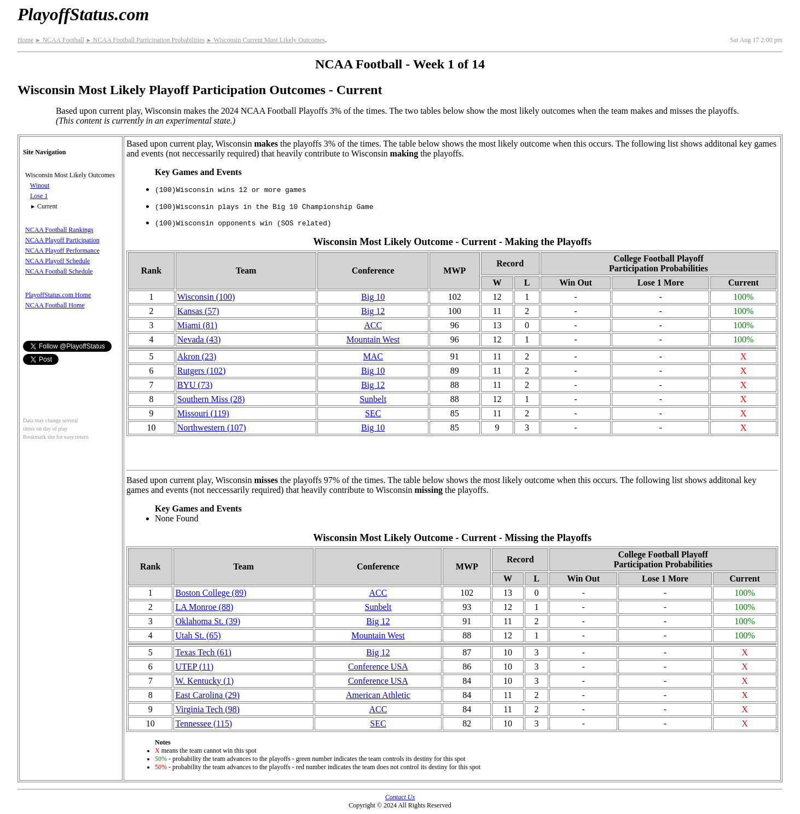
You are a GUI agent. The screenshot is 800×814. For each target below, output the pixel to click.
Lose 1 (39, 196)
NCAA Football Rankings (59, 230)
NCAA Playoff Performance (62, 250)
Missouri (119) (203, 413)
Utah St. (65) (198, 635)
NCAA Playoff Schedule (57, 261)
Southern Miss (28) (211, 399)
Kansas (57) (198, 311)
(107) (211, 427)
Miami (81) (197, 325)
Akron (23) (197, 356)
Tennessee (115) (203, 723)
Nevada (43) (199, 339)
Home (25, 40)
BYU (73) (194, 384)
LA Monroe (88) (204, 607)
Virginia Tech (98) (207, 709)
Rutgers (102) (201, 370)
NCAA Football (59, 40)
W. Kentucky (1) (204, 680)
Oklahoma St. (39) (207, 621)
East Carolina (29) (207, 695)
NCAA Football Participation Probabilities (145, 40)
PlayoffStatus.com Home (58, 295)
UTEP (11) (194, 666)
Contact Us (400, 797)
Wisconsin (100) (206, 296)
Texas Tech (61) (203, 652)
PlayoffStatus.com (83, 14)
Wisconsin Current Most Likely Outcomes (265, 40)
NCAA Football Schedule (58, 271)
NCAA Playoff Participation (62, 240)
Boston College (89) (210, 592)
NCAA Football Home (55, 305)
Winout (40, 185)
